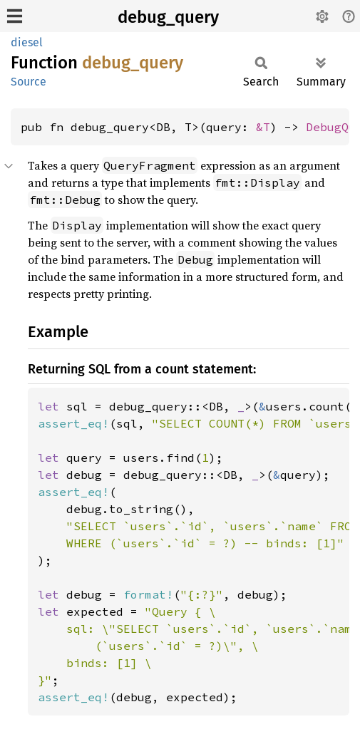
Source (28, 81)
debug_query (168, 17)
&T (263, 127)
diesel (27, 42)
